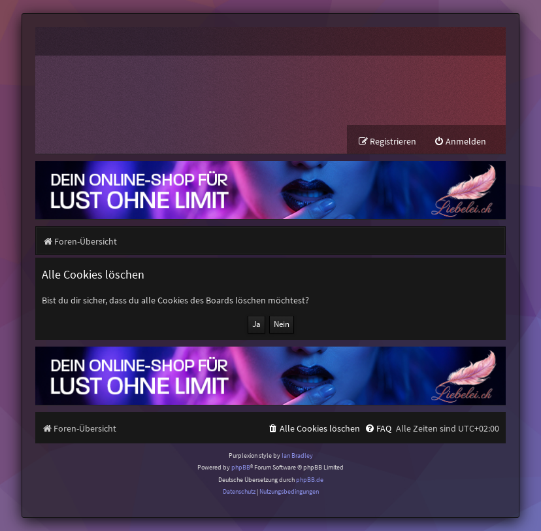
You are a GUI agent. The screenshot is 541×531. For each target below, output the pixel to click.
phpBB (240, 467)
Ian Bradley (297, 455)
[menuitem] (460, 141)
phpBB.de (309, 479)
